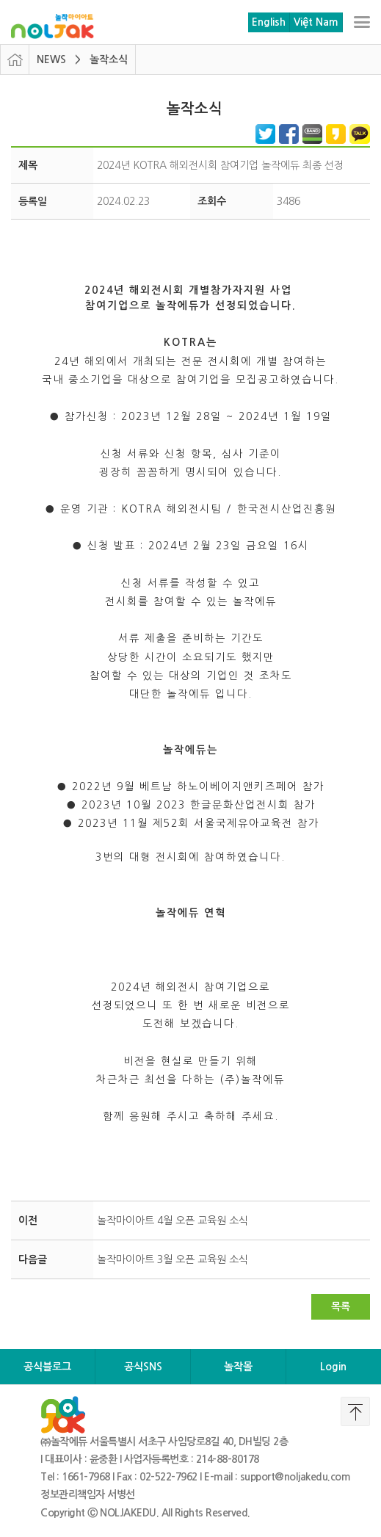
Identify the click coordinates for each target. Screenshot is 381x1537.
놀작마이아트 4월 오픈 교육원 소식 (172, 1220)
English (269, 22)
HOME (15, 59)
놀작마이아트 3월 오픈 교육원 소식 (172, 1259)
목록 (340, 1306)
